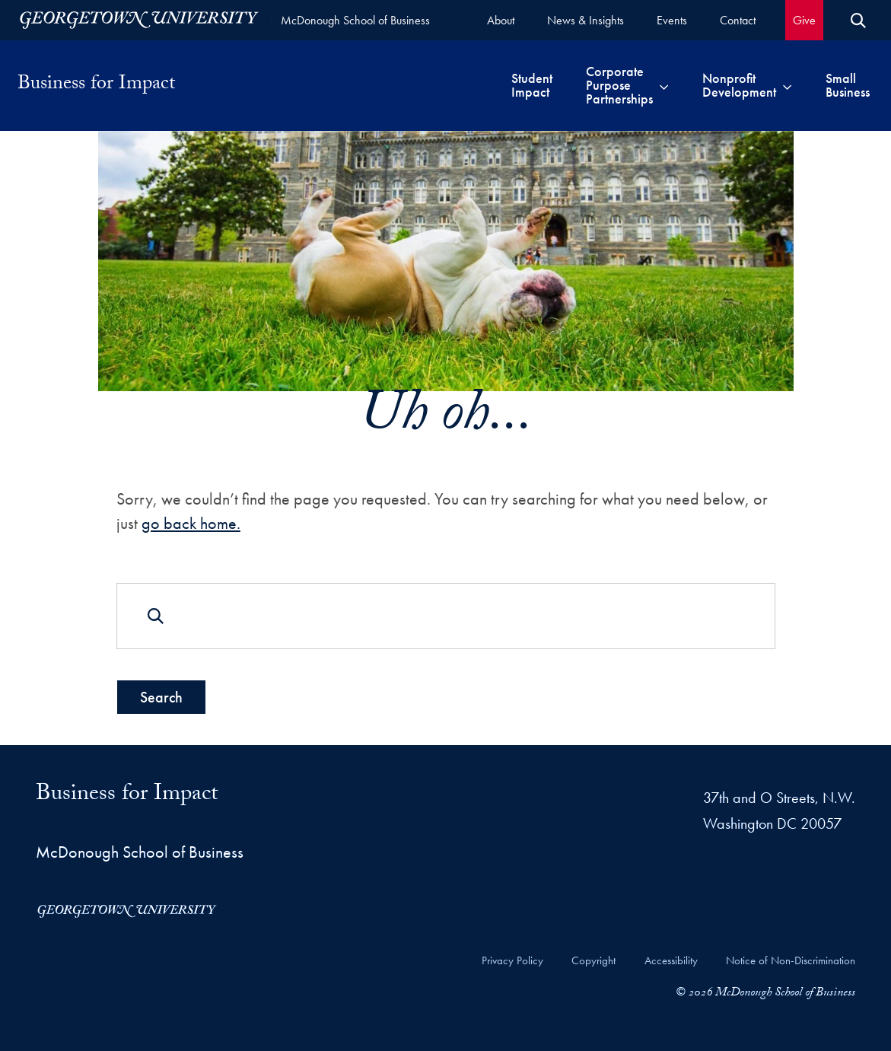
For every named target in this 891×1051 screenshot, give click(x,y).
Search (160, 697)
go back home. (190, 522)
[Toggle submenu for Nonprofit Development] (787, 85)
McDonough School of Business (355, 20)
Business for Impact (96, 85)
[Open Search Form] (858, 20)
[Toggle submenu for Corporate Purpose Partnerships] (664, 85)
